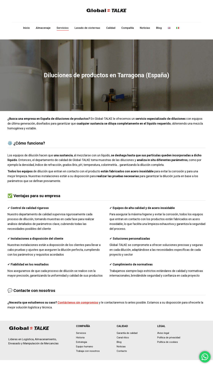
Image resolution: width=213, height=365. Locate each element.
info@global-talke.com (166, 2)
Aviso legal (163, 338)
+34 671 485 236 (193, 2)
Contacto (122, 356)
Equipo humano (84, 351)
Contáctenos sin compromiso (78, 307)
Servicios (81, 338)
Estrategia (81, 347)
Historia (80, 342)
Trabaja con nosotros (88, 356)
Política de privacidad (168, 342)
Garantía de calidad (127, 338)
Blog (119, 347)
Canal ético (123, 342)
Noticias (121, 351)
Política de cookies (167, 347)
